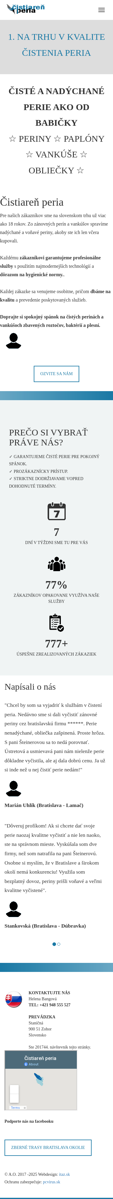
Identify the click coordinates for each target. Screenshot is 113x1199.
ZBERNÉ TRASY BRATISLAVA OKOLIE (48, 1147)
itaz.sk (64, 1174)
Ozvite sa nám (56, 374)
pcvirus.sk (51, 1182)
